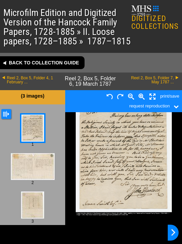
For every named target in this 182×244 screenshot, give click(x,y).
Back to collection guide (44, 62)
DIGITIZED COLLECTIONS (155, 18)
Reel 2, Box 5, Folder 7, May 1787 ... (152, 80)
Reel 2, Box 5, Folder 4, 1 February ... (30, 80)
